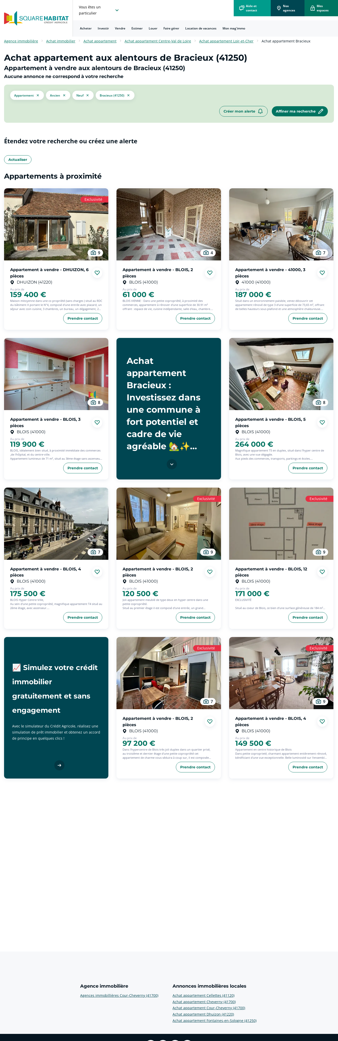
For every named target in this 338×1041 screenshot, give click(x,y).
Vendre (120, 28)
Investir (103, 28)
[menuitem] (86, 28)
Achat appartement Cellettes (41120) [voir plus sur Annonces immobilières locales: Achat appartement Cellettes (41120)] (203, 995)
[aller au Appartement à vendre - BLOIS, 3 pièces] (56, 374)
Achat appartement (99, 41)
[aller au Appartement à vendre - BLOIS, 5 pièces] (281, 374)
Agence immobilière (21, 41)
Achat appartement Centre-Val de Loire (158, 41)
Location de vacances (200, 28)
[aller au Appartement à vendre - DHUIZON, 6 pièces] (56, 224)
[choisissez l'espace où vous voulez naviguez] (99, 10)
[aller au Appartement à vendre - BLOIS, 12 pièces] (281, 524)
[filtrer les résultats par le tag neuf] (83, 95)
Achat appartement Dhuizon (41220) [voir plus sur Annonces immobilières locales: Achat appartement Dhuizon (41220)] (203, 1014)
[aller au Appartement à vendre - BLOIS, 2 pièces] (168, 224)
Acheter (86, 28)
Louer (153, 28)
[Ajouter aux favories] (97, 273)
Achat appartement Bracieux (286, 41)
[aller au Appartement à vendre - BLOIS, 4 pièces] (56, 524)
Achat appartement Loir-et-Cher (226, 41)
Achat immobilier (60, 41)
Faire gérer (171, 28)
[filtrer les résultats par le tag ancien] (58, 95)
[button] (27, 95)
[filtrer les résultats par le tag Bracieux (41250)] (115, 95)
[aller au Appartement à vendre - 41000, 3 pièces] (281, 224)
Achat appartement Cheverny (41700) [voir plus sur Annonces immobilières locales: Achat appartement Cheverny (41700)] (204, 1001)
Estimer (137, 28)
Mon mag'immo (234, 28)
